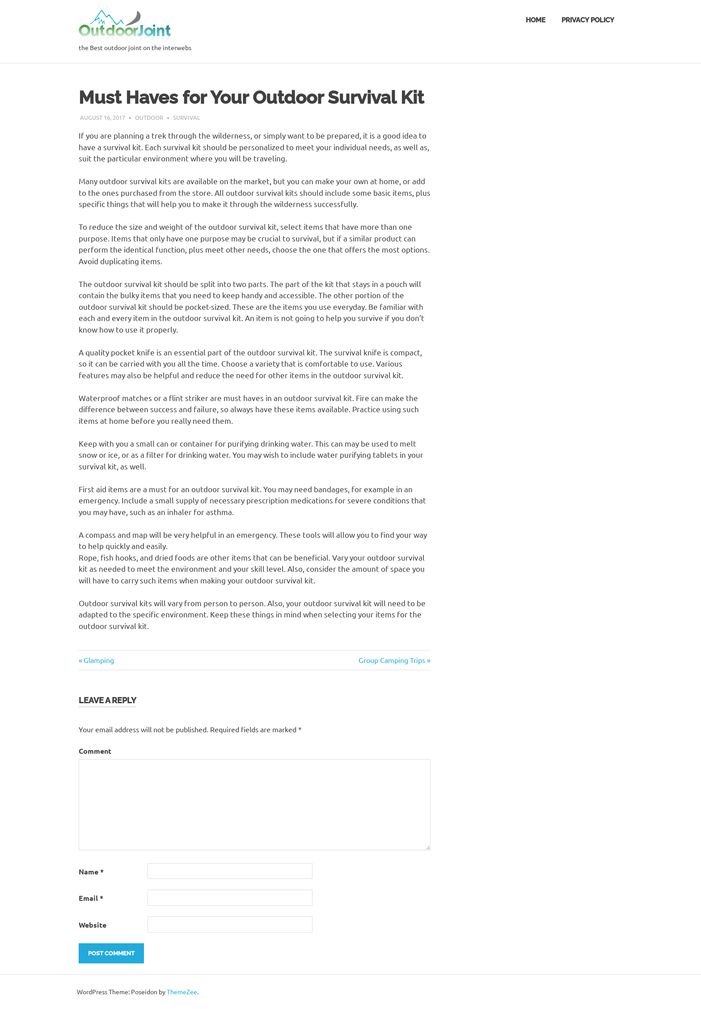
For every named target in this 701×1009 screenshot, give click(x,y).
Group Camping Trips (392, 659)
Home (535, 20)
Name (91, 871)
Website (92, 924)
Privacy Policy (588, 20)
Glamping (99, 659)
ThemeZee (182, 992)
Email (91, 898)
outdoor (149, 117)
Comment (95, 751)
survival (186, 117)
